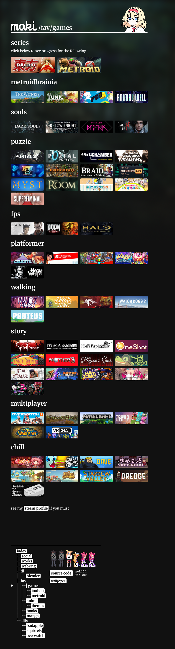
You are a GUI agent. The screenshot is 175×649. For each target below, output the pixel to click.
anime (32, 600)
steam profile (36, 508)
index (21, 551)
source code (61, 573)
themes (38, 605)
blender (33, 576)
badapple (35, 625)
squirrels (34, 630)
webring (29, 566)
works (27, 561)
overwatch (35, 635)
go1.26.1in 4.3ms (81, 573)
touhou (38, 590)
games (33, 585)
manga (33, 615)
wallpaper (58, 581)
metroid (38, 595)
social (26, 556)
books (32, 610)
